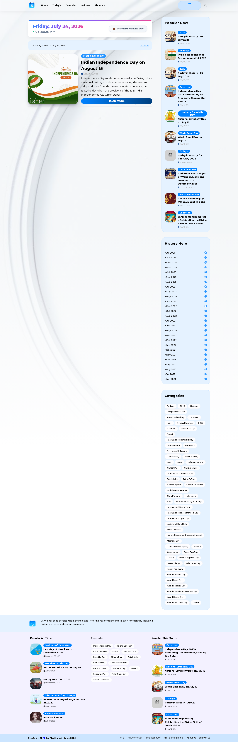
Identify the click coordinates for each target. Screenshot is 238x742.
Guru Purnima (173, 496)
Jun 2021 (186, 379)
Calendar (171, 428)
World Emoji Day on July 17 (181, 686)
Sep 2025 (186, 277)
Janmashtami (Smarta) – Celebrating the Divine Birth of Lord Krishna (192, 220)
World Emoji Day (188, 133)
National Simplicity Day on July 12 (185, 670)
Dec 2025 (186, 262)
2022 (179, 462)
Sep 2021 (186, 364)
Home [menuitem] (44, 5)
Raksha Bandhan (189, 194)
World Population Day (177, 602)
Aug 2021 (186, 369)
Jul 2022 (186, 320)
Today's (183, 151)
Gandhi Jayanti (174, 485)
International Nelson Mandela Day (182, 513)
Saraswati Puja (173, 563)
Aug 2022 (186, 316)
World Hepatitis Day (176, 586)
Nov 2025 (186, 267)
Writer (196, 602)
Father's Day (189, 479)
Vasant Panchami (175, 569)
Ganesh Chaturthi (194, 485)
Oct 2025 (186, 272)
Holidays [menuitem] (85, 5)
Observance (172, 552)
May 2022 (186, 330)
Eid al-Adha (172, 479)
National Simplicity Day (192, 113)
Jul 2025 (186, 286)
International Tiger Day (178, 518)
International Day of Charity (189, 501)
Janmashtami (173, 445)
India (169, 423)
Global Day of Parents (177, 490)
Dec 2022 (186, 306)
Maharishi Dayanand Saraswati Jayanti (184, 535)
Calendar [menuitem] (71, 5)
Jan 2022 (186, 345)
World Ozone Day (175, 597)
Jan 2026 (186, 257)
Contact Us (204, 738)
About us (191, 738)
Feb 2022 (186, 340)
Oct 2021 (186, 359)
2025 (200, 423)
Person (170, 558)
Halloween (191, 496)
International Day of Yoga (178, 507)
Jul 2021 (186, 374)
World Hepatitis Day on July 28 (62, 667)
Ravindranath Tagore (177, 451)
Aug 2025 (186, 282)
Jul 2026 (186, 252)
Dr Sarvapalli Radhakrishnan (180, 473)
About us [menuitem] (100, 5)
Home (121, 738)
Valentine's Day (193, 563)
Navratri (197, 546)
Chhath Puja (172, 468)
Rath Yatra (190, 445)
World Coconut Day (176, 574)
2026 (182, 32)
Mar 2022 (186, 335)
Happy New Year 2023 (56, 679)
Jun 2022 (186, 325)
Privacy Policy (135, 738)
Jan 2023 (186, 301)
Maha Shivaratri (174, 530)
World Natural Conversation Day (182, 591)
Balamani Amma (195, 462)
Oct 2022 (186, 311)
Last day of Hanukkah (177, 524)
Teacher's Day (191, 457)
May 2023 (186, 296)
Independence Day (93, 56)
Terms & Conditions (173, 738)
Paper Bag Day (191, 552)
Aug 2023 (186, 291)
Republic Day (173, 457)
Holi (169, 501)
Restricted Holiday (175, 417)
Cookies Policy (153, 738)
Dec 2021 (186, 350)
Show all (144, 45)
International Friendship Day (180, 440)
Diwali (170, 434)
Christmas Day (188, 428)
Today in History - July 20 (180, 702)
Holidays (184, 50)
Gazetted (184, 87)
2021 (169, 462)
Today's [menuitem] (56, 5)
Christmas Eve (187, 169)
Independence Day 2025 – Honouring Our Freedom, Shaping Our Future (185, 652)
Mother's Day (173, 541)
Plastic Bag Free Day (189, 558)
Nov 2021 (186, 354)
